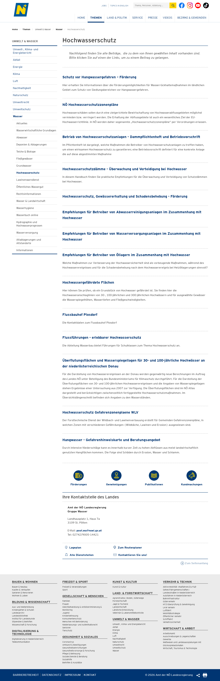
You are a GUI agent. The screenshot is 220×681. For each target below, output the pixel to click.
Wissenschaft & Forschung (24, 624)
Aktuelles (21, 123)
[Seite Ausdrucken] (205, 676)
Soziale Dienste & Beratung (74, 656)
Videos (167, 17)
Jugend (65, 612)
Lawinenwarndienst (27, 179)
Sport (65, 589)
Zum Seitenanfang (194, 563)
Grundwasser (23, 165)
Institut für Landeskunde (23, 618)
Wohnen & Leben (20, 595)
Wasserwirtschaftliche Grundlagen (36, 130)
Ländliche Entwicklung (123, 610)
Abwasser (21, 137)
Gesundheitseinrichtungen (74, 647)
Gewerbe (167, 639)
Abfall (34, 59)
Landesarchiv (18, 612)
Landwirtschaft (119, 607)
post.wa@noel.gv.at (89, 530)
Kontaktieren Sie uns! (132, 555)
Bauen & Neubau (19, 586)
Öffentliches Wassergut (29, 186)
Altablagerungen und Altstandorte (28, 241)
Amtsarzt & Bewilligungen (74, 644)
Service (137, 17)
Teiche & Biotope (26, 151)
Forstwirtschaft (120, 601)
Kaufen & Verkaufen (21, 589)
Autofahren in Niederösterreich (177, 595)
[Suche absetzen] (172, 5)
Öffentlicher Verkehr (172, 616)
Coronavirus (68, 642)
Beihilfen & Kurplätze (72, 662)
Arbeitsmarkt (169, 633)
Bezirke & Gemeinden (191, 17)
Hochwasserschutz (27, 172)
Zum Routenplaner (130, 547)
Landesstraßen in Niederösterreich (179, 592)
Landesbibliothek (20, 615)
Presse (153, 17)
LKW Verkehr (169, 607)
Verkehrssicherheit (171, 622)
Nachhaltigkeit (34, 88)
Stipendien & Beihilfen (22, 621)
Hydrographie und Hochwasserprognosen (29, 224)
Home (81, 17)
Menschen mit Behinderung (75, 621)
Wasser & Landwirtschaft (30, 201)
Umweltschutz (34, 109)
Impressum (73, 675)
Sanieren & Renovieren (22, 592)
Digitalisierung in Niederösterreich (28, 639)
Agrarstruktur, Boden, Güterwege (128, 598)
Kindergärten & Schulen (23, 610)
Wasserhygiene (25, 208)
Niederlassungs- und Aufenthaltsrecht (79, 624)
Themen (96, 17)
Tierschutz (67, 630)
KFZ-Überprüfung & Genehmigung (179, 604)
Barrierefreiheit (26, 675)
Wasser (59, 29)
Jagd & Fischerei (120, 604)
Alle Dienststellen (82, 555)
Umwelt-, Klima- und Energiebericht (34, 51)
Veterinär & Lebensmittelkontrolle (128, 612)
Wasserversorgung (27, 232)
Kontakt (90, 675)
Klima (34, 74)
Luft (34, 81)
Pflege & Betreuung (71, 653)
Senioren (66, 627)
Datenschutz (52, 675)
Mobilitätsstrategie (171, 613)
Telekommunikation (21, 642)
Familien (66, 601)
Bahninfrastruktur (171, 598)
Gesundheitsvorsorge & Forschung (78, 650)
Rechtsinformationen (28, 194)
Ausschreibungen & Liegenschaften (179, 636)
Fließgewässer (24, 158)
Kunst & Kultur (119, 586)
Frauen (65, 604)
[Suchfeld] (151, 5)
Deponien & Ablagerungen (31, 144)
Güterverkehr (169, 601)
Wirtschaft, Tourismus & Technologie (180, 648)
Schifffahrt (168, 619)
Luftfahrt (167, 610)
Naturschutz (34, 95)
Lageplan (75, 547)
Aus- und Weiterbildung (23, 607)
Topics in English (119, 5)
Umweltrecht (34, 102)
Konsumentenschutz (71, 618)
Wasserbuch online (27, 215)
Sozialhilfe (67, 659)
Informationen (24, 250)
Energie (34, 66)
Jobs (104, 5)
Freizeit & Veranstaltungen (74, 586)
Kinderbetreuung (70, 615)
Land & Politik (117, 17)
